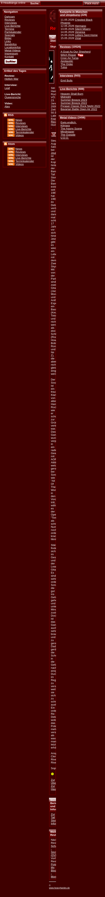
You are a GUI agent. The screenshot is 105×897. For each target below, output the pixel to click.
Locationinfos (13, 47)
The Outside (67, 134)
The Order (66, 64)
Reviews (65, 46)
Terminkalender (24, 132)
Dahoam (10, 16)
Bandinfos (11, 44)
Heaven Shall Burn (71, 93)
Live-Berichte (68, 88)
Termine (9, 28)
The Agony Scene (71, 128)
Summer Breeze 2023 (73, 99)
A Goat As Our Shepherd (75, 51)
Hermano (80, 25)
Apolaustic (66, 61)
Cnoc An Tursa (69, 58)
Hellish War (11, 78)
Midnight (65, 96)
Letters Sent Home (86, 35)
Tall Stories (54, 39)
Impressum (11, 53)
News (18, 120)
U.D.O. (64, 137)
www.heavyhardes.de (59, 888)
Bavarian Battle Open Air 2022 (78, 109)
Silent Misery (82, 28)
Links (8, 41)
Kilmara (65, 125)
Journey (55, 152)
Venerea (80, 32)
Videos (19, 135)
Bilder (8, 38)
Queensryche (13, 97)
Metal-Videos (68, 117)
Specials (10, 35)
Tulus (63, 67)
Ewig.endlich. (68, 122)
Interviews (66, 75)
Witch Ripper (68, 54)
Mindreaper (67, 131)
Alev (7, 106)
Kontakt (9, 56)
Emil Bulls (66, 80)
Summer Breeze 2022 (73, 103)
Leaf (7, 88)
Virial (78, 38)
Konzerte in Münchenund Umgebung (73, 13)
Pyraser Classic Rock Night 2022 (80, 106)
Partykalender (13, 32)
